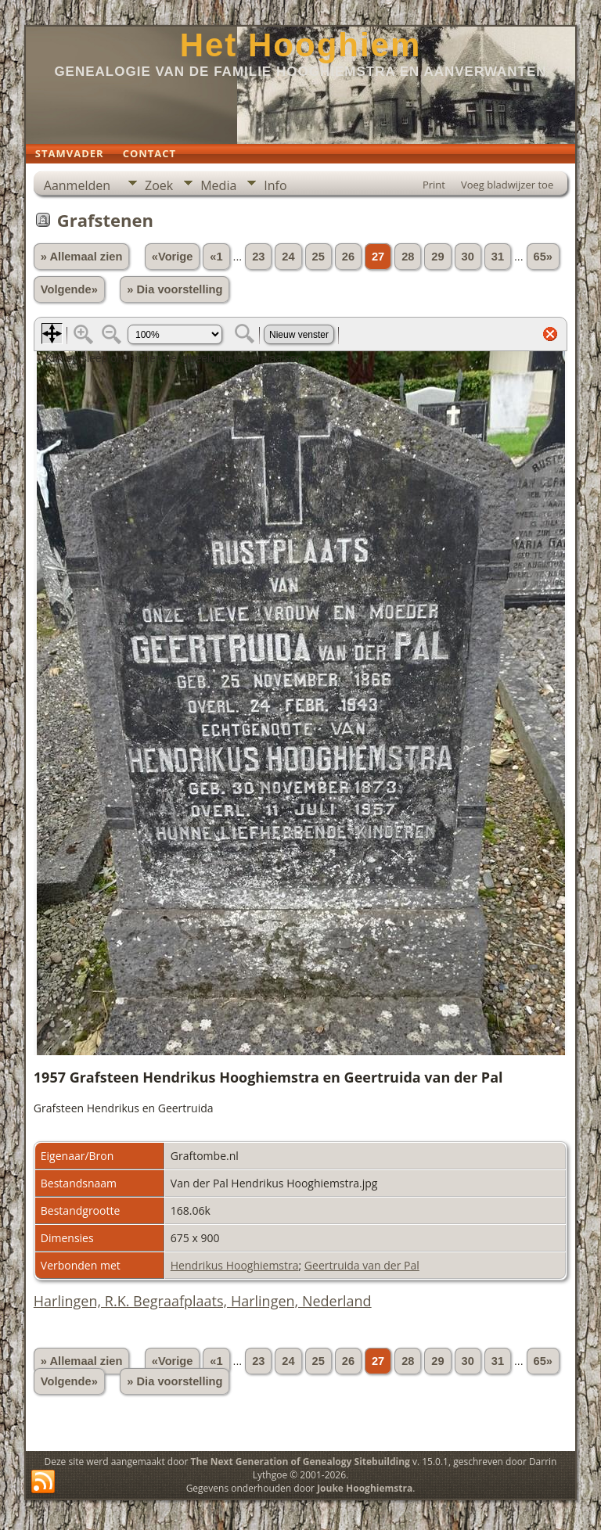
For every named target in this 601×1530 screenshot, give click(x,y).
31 (497, 256)
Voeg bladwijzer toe (507, 185)
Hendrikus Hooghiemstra (235, 1265)
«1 (216, 256)
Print (434, 185)
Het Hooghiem (301, 45)
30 (468, 256)
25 (318, 256)
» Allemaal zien (82, 256)
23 (258, 256)
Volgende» (69, 289)
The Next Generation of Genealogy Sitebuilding (300, 1461)
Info (275, 185)
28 (407, 256)
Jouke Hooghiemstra (364, 1488)
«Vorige (172, 256)
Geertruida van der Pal (361, 1265)
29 (437, 256)
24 (288, 256)
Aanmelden (77, 185)
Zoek (159, 185)
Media (218, 185)
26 (348, 256)
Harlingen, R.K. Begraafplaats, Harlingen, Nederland (203, 1300)
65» (543, 256)
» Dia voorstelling (174, 289)
